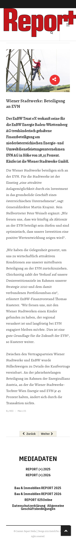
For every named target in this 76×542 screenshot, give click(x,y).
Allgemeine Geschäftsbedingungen (42, 507)
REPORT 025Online (38, 500)
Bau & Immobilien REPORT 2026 (37, 494)
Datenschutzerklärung (29, 506)
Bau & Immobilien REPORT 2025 (37, 488)
